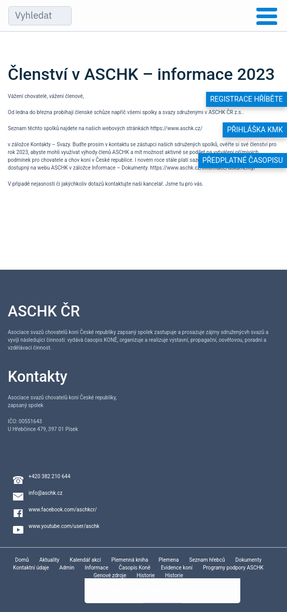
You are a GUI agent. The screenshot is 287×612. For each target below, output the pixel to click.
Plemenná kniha (129, 560)
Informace (96, 568)
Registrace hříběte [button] (246, 99)
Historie (145, 575)
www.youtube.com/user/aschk (64, 526)
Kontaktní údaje (31, 568)
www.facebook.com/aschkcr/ (63, 509)
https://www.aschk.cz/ (176, 128)
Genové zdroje (109, 575)
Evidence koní (177, 568)
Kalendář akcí (85, 560)
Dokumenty (248, 560)
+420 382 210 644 (50, 476)
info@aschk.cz (45, 493)
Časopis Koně (135, 568)
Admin (66, 568)
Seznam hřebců (207, 560)
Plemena (168, 560)
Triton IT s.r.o (165, 591)
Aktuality (49, 560)
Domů (22, 560)
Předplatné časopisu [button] (242, 160)
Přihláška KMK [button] (255, 130)
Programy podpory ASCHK (233, 568)
